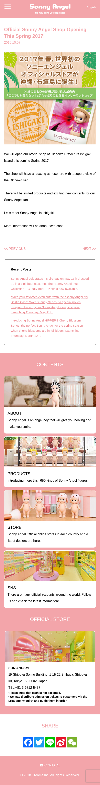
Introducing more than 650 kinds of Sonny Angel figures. (48, 476)
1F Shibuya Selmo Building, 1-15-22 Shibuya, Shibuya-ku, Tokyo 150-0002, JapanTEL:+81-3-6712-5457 (50, 684)
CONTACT (50, 765)
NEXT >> (89, 249)
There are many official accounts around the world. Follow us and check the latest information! (49, 594)
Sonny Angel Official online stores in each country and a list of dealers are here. (48, 533)
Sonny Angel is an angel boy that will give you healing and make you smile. (49, 419)
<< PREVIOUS (15, 249)
